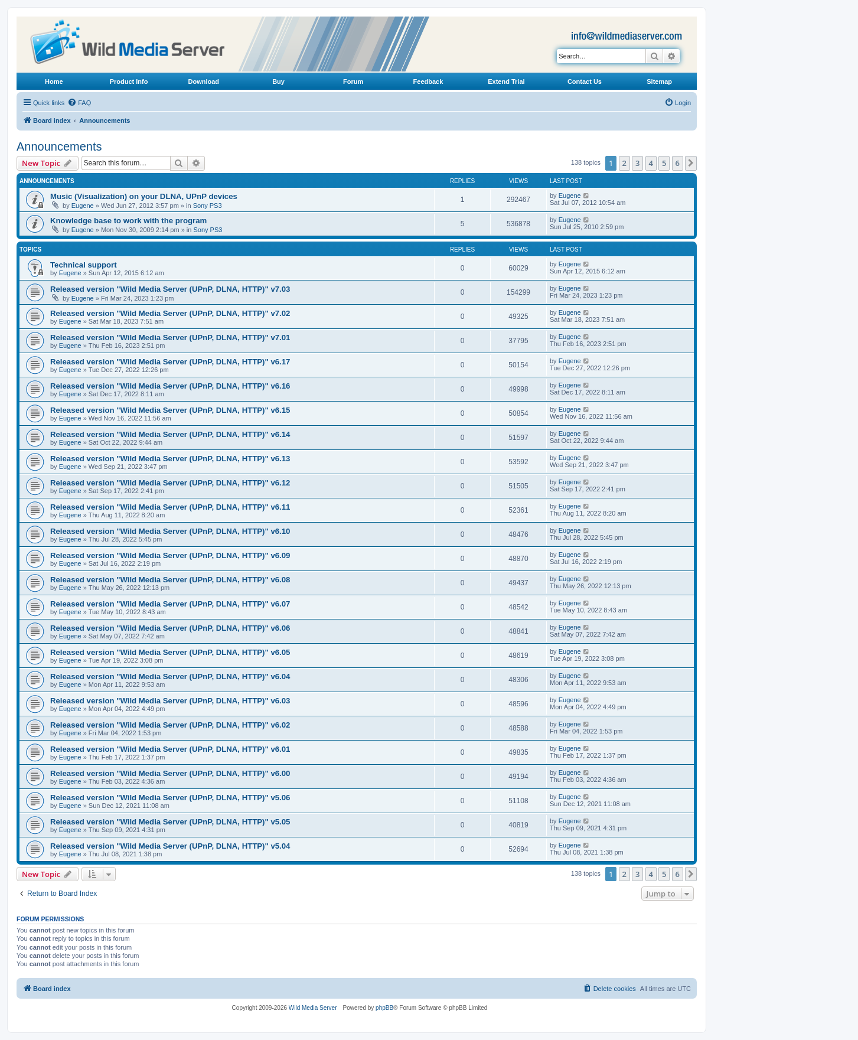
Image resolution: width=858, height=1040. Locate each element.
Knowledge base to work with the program (128, 220)
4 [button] (651, 163)
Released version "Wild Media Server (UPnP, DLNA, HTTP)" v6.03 (170, 700)
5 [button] (664, 163)
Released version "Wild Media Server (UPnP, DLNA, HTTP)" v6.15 (170, 410)
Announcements (59, 146)
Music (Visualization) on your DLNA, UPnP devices (143, 196)
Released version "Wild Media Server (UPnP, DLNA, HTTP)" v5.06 (170, 797)
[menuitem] (79, 103)
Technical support (83, 264)
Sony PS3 (207, 205)
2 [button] (624, 163)
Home (54, 81)
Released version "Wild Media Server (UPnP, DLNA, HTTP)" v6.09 (170, 555)
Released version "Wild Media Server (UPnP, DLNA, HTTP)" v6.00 (170, 773)
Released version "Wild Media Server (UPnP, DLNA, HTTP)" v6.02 (170, 724)
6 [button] (678, 163)
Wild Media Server (313, 1008)
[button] (691, 163)
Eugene (82, 205)
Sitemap (659, 81)
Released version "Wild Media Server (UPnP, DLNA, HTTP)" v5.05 (170, 821)
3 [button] (637, 163)
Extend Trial (506, 81)
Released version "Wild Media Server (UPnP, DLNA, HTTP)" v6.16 (170, 386)
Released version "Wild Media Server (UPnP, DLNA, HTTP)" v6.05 (170, 652)
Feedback (428, 81)
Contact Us (584, 81)
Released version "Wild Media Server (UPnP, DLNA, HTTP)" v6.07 (170, 603)
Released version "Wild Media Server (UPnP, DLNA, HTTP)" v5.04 (170, 846)
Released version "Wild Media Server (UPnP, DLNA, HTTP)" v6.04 (170, 676)
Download (204, 81)
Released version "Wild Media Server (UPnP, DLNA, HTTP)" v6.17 (170, 361)
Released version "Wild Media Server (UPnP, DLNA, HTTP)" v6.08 (170, 579)
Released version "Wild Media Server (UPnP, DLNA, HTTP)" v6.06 (170, 628)
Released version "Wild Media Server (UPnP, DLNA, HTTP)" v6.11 (170, 507)
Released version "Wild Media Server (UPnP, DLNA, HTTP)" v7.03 (170, 289)
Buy (278, 81)
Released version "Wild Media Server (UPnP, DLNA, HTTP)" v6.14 (170, 434)
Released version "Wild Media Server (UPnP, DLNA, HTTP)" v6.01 (170, 749)
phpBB (384, 1008)
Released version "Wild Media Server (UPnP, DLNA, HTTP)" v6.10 (170, 531)
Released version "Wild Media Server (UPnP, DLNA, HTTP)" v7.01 (170, 337)
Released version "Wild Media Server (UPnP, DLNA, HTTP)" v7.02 (170, 313)
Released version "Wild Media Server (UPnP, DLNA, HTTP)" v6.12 (170, 482)
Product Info (129, 81)
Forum (353, 81)
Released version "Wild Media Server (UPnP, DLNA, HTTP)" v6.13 (170, 458)
